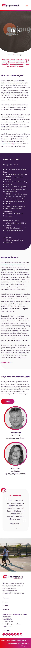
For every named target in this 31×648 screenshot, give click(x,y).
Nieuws (4, 602)
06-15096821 (15, 471)
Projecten (5, 609)
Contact (5, 605)
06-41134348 (15, 435)
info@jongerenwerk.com (13, 624)
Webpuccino (25, 646)
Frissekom (26, 643)
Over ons (5, 598)
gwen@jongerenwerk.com (15, 473)
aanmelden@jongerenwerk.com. (12, 265)
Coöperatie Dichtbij (7, 144)
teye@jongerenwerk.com (15, 438)
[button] (16, 528)
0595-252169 (8, 621)
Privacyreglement (12, 643)
